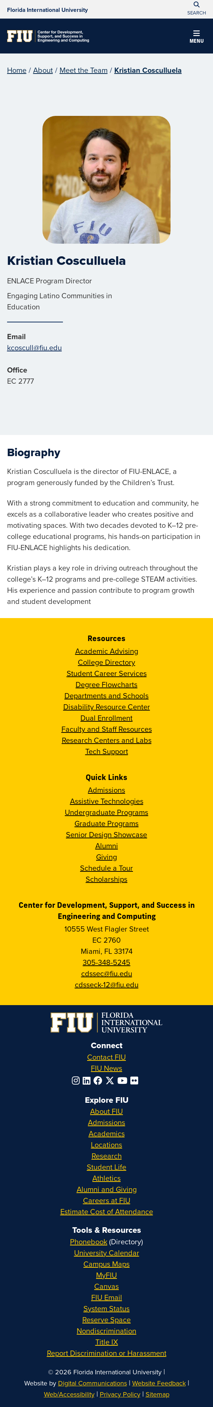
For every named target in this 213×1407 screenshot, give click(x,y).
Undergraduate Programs (106, 812)
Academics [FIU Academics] (107, 1133)
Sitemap (157, 1394)
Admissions (106, 789)
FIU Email (106, 1297)
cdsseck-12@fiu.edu (107, 984)
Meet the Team (84, 70)
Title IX (106, 1341)
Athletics (106, 1178)
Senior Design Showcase (106, 834)
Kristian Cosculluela (148, 70)
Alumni (106, 845)
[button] (196, 38)
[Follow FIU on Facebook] (99, 1080)
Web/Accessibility (69, 1394)
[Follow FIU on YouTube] (123, 1080)
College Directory (106, 662)
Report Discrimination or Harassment (106, 1353)
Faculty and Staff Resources (106, 729)
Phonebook (88, 1241)
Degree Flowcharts (106, 684)
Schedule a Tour (106, 867)
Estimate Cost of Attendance (106, 1211)
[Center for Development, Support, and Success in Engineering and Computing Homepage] (48, 36)
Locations (106, 1144)
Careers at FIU (106, 1200)
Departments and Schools (106, 695)
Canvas (106, 1286)
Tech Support (106, 751)
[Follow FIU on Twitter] (111, 1080)
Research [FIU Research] (107, 1155)
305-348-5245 (106, 962)
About (43, 70)
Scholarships (106, 879)
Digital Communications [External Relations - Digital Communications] (92, 1383)
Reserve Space (106, 1319)
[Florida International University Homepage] (47, 9)
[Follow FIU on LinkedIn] (88, 1080)
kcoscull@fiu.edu (34, 347)
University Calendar (106, 1252)
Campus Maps (106, 1263)
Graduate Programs (106, 823)
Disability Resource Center (106, 706)
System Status (106, 1308)
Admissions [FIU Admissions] (106, 1122)
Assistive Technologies (106, 801)
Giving (106, 856)
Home (16, 70)
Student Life (106, 1166)
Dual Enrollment (106, 717)
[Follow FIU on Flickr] (135, 1080)
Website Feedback (159, 1383)
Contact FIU (106, 1057)
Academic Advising (106, 651)
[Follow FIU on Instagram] (77, 1080)
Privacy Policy (120, 1394)
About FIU (106, 1111)
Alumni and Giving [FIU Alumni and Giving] (107, 1189)
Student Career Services (107, 673)
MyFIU (106, 1275)
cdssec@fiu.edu (106, 973)
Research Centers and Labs (107, 740)
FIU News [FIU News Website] (106, 1068)
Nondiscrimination (106, 1330)
